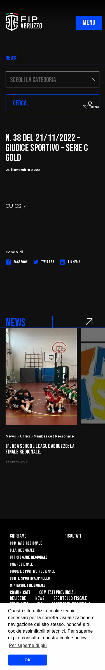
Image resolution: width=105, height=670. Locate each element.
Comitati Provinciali (58, 592)
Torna (91, 107)
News (40, 598)
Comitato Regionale (26, 543)
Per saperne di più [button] (28, 645)
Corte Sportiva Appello (30, 578)
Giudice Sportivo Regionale (32, 571)
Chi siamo (18, 536)
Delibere (18, 598)
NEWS (11, 58)
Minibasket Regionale (28, 585)
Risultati (72, 536)
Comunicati (20, 592)
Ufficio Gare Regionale (29, 557)
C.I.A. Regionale (22, 550)
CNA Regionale (21, 564)
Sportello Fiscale (70, 598)
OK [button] (28, 660)
